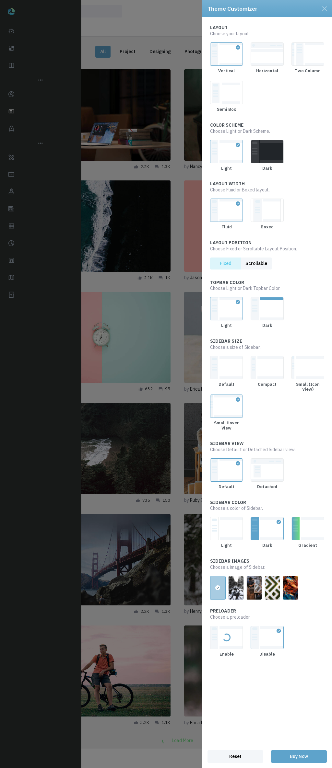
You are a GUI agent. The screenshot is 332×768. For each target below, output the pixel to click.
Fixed (225, 263)
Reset (235, 756)
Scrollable (256, 263)
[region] (267, 381)
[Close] (324, 8)
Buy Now (299, 756)
